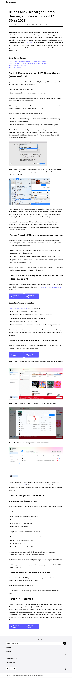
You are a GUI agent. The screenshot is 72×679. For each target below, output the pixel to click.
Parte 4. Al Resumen (16, 69)
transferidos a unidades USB (17, 486)
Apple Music (28, 42)
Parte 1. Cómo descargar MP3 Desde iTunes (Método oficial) (29, 61)
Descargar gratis (15, 297)
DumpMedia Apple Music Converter (50, 288)
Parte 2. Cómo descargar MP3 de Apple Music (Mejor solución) (30, 64)
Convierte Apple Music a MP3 (19, 309)
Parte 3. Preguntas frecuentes (19, 66)
